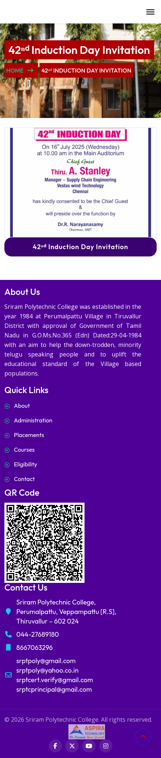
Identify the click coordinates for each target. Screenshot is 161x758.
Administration (33, 420)
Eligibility (25, 464)
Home (19, 70)
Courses (24, 449)
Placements (29, 435)
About (22, 405)
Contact (24, 478)
